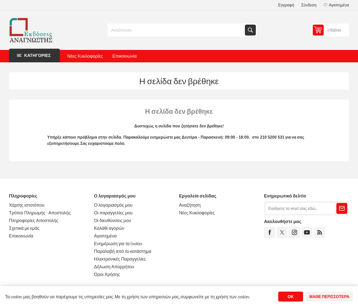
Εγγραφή (286, 4)
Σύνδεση (308, 4)
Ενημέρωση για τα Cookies (118, 243)
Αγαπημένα (105, 236)
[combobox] (177, 30)
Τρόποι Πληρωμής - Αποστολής (40, 213)
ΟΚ (291, 296)
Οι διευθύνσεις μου (112, 220)
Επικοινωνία (124, 56)
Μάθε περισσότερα (329, 296)
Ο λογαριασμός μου (113, 205)
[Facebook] (269, 232)
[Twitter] (282, 232)
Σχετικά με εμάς (24, 228)
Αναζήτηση (250, 30)
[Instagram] (294, 232)
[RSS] (319, 232)
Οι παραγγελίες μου (113, 213)
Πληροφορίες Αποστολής (33, 220)
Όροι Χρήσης (107, 274)
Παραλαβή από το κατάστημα (122, 251)
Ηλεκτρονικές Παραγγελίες (120, 259)
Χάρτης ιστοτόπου (27, 205)
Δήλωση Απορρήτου (114, 266)
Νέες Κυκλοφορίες (85, 56)
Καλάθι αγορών (109, 228)
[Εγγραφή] (300, 208)
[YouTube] (307, 232)
